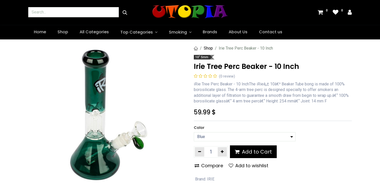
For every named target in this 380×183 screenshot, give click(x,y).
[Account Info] (350, 12)
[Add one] (222, 151)
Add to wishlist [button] (248, 165)
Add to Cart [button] (253, 151)
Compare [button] (209, 165)
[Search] (125, 12)
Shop (208, 48)
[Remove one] (199, 151)
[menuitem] (40, 32)
